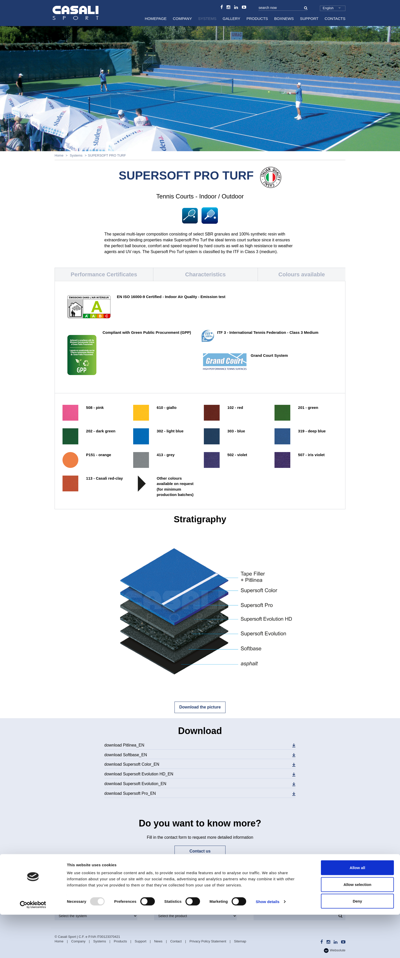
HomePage (156, 18)
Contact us (200, 851)
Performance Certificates (104, 274)
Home (59, 155)
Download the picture (200, 707)
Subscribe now (199, 876)
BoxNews (284, 18)
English (328, 8)
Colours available (301, 274)
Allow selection (357, 928)
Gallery (231, 18)
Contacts (335, 18)
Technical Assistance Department (313, 877)
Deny (357, 944)
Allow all (357, 911)
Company (182, 18)
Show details (268, 945)
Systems (207, 18)
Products (257, 18)
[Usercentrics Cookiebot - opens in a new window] (33, 948)
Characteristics (205, 274)
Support (309, 18)
